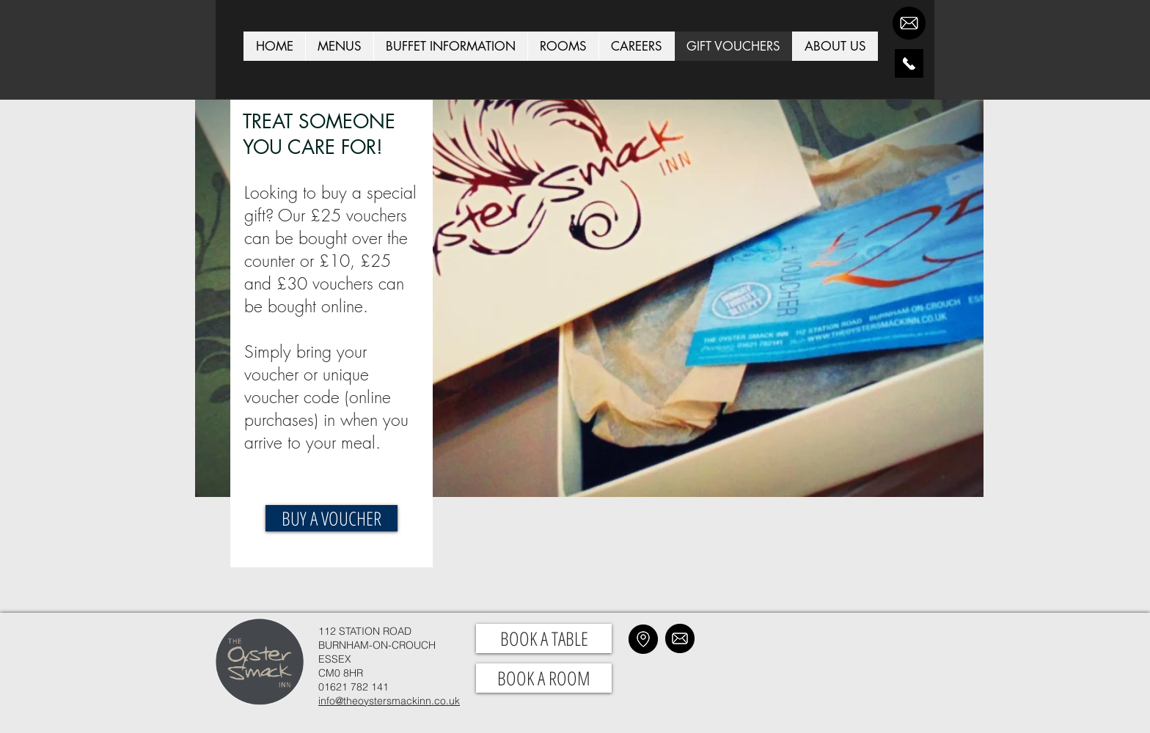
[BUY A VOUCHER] (331, 518)
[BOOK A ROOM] (544, 678)
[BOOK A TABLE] (544, 638)
